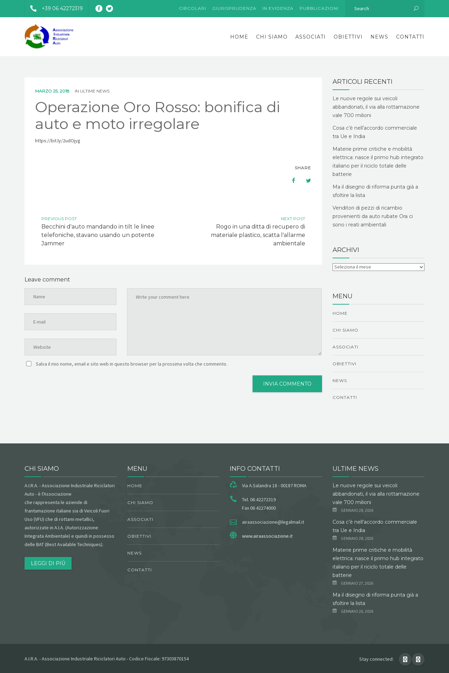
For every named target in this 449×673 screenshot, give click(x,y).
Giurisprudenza (234, 8)
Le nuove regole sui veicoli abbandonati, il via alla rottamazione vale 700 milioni (376, 106)
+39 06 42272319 (54, 8)
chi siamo (272, 37)
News (379, 37)
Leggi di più (48, 563)
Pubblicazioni (319, 8)
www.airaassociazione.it (267, 536)
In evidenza (278, 8)
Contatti (410, 37)
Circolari (192, 8)
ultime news (94, 91)
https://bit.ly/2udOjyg (57, 140)
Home (239, 37)
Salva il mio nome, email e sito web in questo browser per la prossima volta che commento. (131, 364)
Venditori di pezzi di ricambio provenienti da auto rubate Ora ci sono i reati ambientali (373, 216)
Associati (310, 37)
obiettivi (348, 37)
